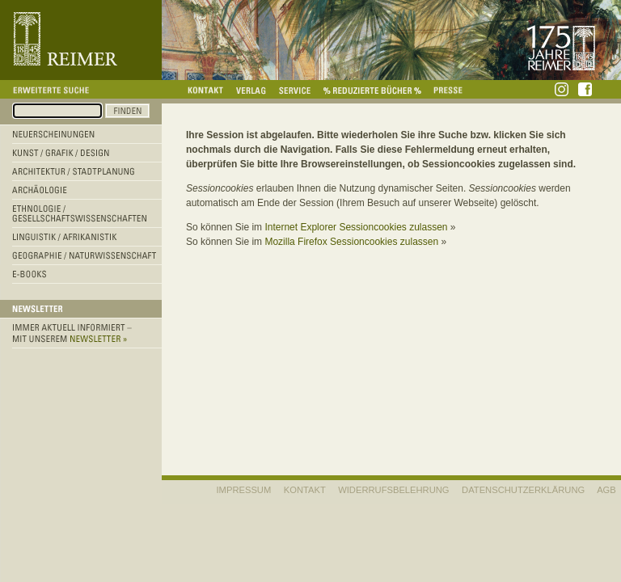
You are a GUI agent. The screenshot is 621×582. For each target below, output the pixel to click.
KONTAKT (305, 490)
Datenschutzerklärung (523, 490)
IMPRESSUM (244, 490)
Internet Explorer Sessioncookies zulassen (355, 227)
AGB (606, 490)
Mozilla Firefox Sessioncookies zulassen (351, 241)
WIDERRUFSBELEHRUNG (393, 490)
